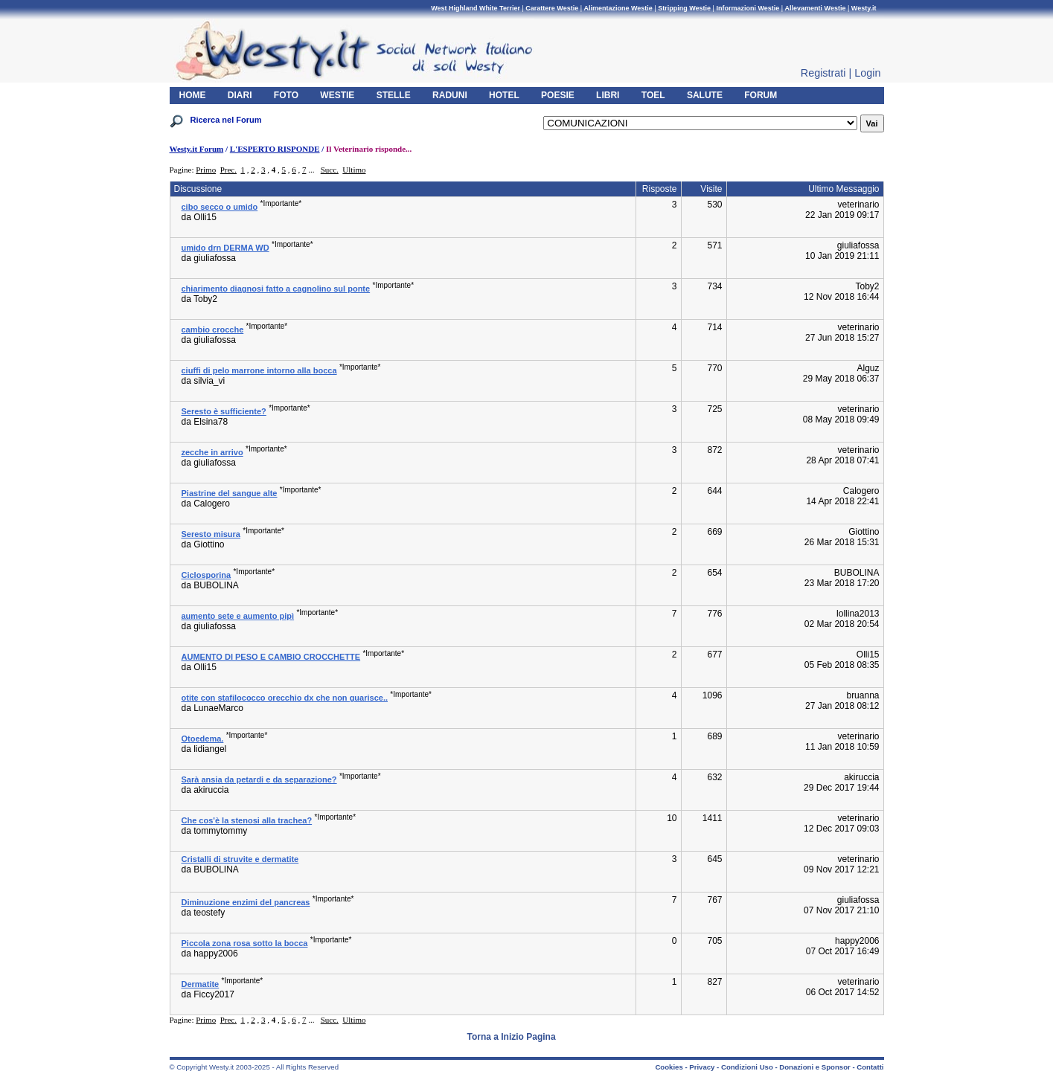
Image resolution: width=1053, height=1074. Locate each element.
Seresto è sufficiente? (224, 411)
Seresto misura (211, 534)
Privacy (701, 1067)
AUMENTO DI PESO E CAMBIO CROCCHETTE (271, 656)
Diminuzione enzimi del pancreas (246, 902)
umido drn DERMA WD (225, 247)
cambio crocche (213, 329)
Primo (206, 169)
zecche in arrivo (212, 452)
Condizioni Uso (747, 1067)
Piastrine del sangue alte (230, 493)
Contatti (870, 1067)
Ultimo (353, 169)
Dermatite (201, 984)
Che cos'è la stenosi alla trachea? (247, 820)
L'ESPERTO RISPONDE (275, 148)
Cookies (668, 1067)
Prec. (228, 169)
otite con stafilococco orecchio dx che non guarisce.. (285, 697)
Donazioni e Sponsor (814, 1067)
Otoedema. (203, 738)
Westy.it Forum (197, 148)
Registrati (823, 73)
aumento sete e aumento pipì (238, 615)
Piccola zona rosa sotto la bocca (245, 943)
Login (867, 73)
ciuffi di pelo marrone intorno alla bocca (259, 370)
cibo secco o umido (220, 206)
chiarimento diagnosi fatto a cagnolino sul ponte (276, 288)
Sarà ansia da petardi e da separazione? (259, 779)
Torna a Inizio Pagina (511, 1037)
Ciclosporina (206, 574)
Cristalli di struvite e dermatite (240, 859)
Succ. (330, 169)
